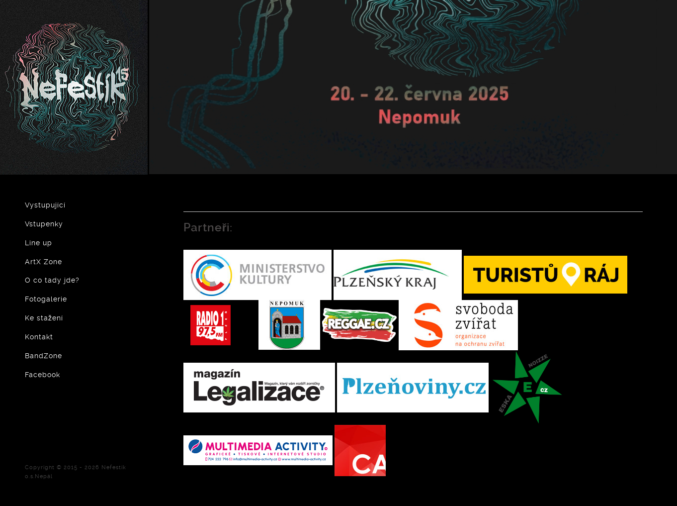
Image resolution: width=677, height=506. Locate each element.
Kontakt (39, 337)
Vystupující (45, 205)
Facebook (42, 375)
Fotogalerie (46, 299)
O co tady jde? (52, 280)
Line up (38, 243)
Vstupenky (44, 224)
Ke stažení (44, 318)
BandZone (43, 356)
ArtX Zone (43, 262)
